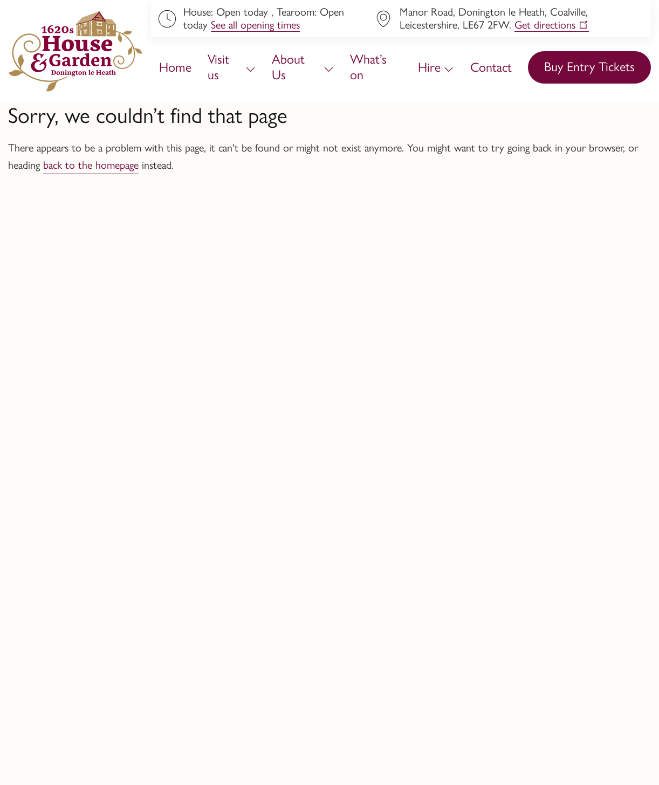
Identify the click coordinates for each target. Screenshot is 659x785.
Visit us (218, 66)
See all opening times (255, 24)
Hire (429, 67)
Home (175, 67)
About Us (288, 66)
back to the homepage (91, 165)
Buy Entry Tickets (589, 66)
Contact (491, 67)
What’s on (368, 66)
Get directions (544, 24)
